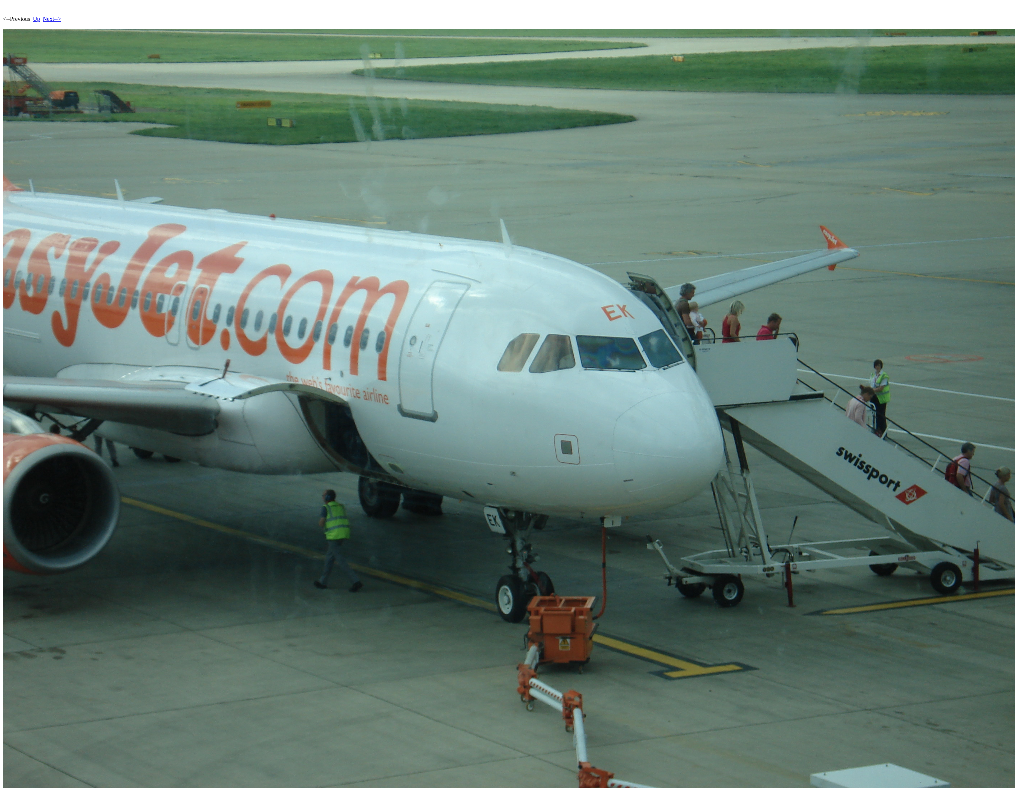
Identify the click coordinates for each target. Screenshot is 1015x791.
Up (36, 19)
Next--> (52, 19)
